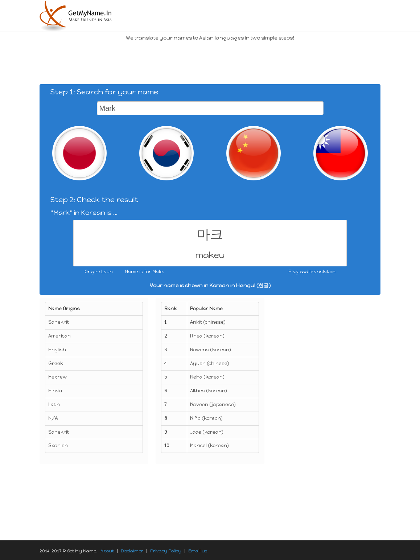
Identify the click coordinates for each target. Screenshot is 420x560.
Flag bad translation (311, 271)
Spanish (58, 445)
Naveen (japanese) (213, 404)
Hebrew (57, 377)
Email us (197, 550)
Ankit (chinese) (208, 322)
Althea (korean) (208, 390)
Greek (55, 363)
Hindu (55, 390)
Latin (54, 404)
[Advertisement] (172, 61)
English (57, 349)
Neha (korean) (207, 377)
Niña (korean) (206, 418)
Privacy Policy (165, 550)
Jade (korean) (206, 432)
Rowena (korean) (210, 349)
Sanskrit (58, 322)
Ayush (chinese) (209, 363)
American (59, 336)
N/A (53, 418)
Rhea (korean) (207, 336)
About (107, 550)
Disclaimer (132, 550)
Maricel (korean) (209, 445)
